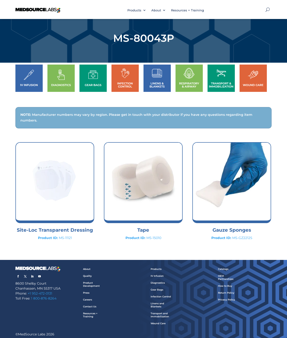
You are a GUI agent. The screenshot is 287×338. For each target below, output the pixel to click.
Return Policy (226, 292)
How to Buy (225, 285)
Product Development (91, 284)
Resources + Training (187, 10)
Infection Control (161, 296)
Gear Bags (157, 289)
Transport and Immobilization (160, 315)
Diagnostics (158, 282)
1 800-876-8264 (43, 298)
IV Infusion (157, 275)
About (156, 10)
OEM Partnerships (225, 277)
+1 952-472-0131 (40, 293)
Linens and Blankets (157, 305)
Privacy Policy (226, 299)
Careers (87, 299)
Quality (87, 275)
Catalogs (223, 269)
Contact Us (89, 306)
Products (134, 10)
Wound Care (158, 323)
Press (86, 292)
